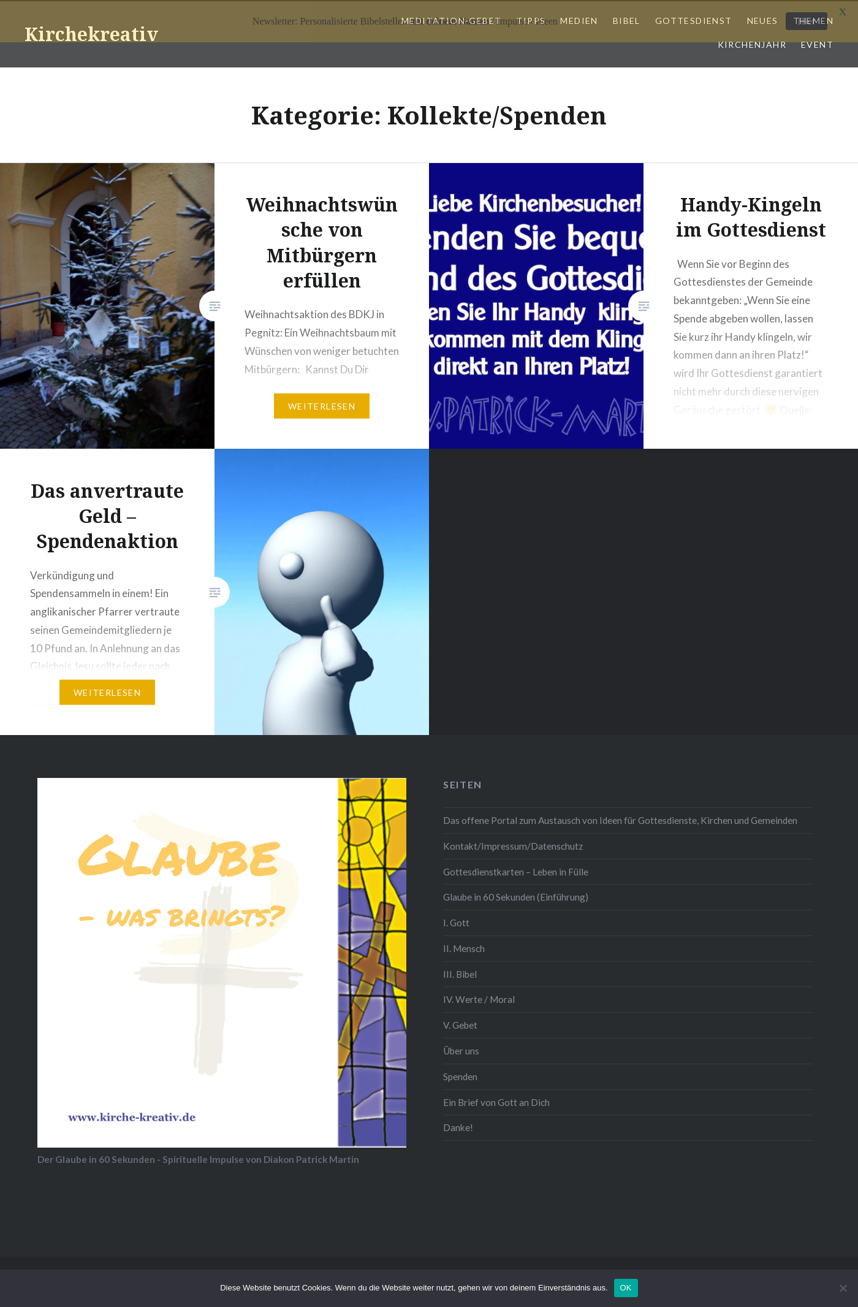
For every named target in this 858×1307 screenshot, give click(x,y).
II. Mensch (464, 947)
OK (626, 1287)
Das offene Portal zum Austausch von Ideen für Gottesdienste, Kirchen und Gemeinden (620, 819)
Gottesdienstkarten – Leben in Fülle (515, 869)
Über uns (461, 1049)
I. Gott (456, 921)
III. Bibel (460, 972)
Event (817, 43)
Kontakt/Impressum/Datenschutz (513, 844)
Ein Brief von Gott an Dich (496, 1100)
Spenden (460, 1074)
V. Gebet (460, 1023)
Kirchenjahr (752, 43)
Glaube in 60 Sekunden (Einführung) (515, 895)
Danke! (458, 1126)
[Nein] (843, 1288)
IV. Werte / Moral (479, 998)
